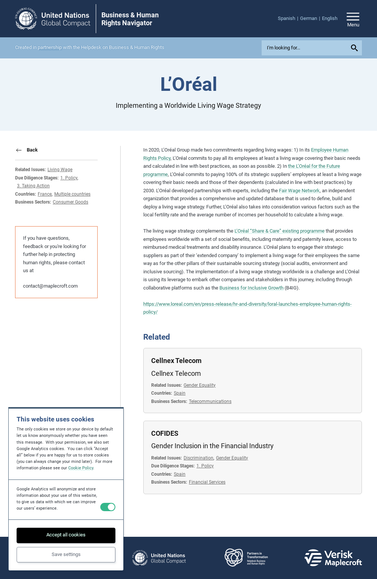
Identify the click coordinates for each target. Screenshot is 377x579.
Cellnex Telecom (176, 361)
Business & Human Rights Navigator (130, 19)
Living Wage (60, 169)
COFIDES (164, 433)
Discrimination (198, 458)
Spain (179, 393)
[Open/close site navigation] (353, 19)
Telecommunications (210, 401)
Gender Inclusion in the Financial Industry (212, 446)
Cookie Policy (80, 468)
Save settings (66, 554)
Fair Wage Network (299, 190)
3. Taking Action (33, 185)
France (45, 194)
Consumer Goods (70, 202)
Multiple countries (72, 194)
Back (32, 150)
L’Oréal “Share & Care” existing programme (279, 231)
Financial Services (207, 482)
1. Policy (68, 178)
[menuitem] (289, 18)
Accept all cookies (66, 535)
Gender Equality (200, 385)
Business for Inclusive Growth (251, 288)
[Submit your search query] (355, 47)
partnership (50, 47)
